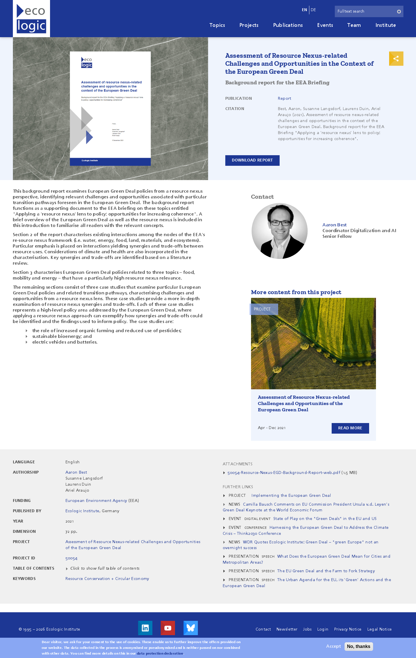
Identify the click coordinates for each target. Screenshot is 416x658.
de (313, 10)
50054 (71, 558)
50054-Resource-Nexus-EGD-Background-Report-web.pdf (284, 473)
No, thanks (359, 647)
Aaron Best (76, 472)
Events (325, 25)
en (304, 10)
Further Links (238, 487)
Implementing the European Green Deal (291, 496)
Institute (385, 25)
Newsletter (286, 629)
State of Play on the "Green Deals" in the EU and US (325, 519)
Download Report (252, 160)
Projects (249, 25)
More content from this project (296, 292)
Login (323, 629)
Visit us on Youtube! (168, 628)
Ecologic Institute (82, 511)
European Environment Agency (96, 501)
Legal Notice (379, 629)
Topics (217, 25)
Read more (350, 428)
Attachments (238, 464)
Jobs (307, 629)
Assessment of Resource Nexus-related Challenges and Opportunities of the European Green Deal (304, 403)
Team (354, 25)
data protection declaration (160, 654)
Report (284, 99)
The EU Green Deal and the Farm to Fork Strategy (326, 571)
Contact (263, 629)
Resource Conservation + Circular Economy (107, 579)
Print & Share (396, 58)
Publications (288, 25)
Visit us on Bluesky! (191, 628)
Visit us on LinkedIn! (145, 628)
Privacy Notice (347, 629)
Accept (333, 647)
